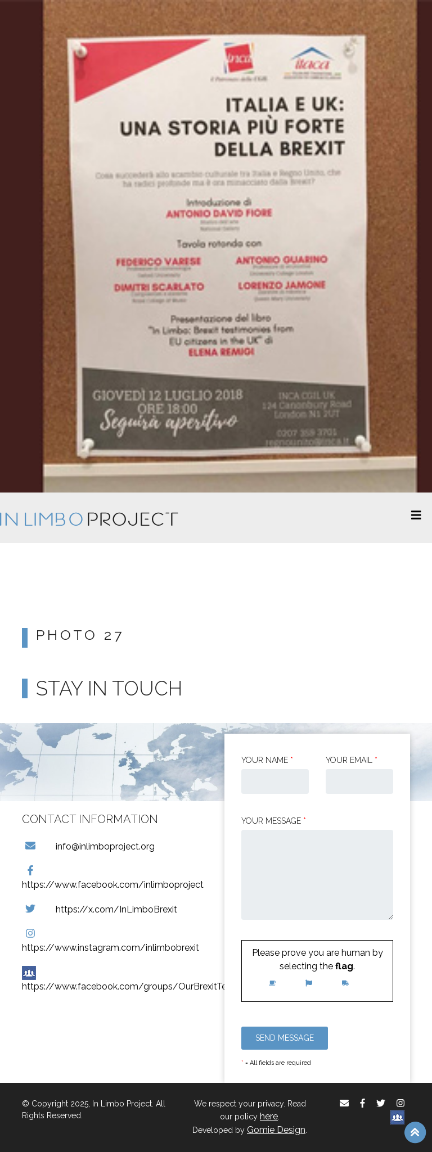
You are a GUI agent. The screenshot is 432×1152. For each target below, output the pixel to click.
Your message (273, 820)
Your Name (267, 760)
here (269, 1116)
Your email (351, 760)
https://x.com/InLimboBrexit (99, 909)
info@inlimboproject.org (88, 846)
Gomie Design (276, 1129)
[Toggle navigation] (416, 518)
